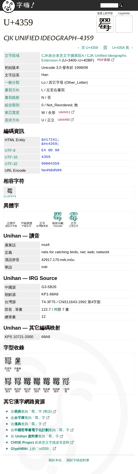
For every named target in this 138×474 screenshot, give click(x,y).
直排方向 (12, 120)
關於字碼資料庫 (78, 466)
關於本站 (55, 466)
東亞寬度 (12, 112)
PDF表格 (103, 60)
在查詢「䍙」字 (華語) (31, 417)
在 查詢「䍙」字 (35, 442)
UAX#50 (64, 119)
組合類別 (12, 105)
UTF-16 (11, 160)
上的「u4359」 (31, 454)
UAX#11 (65, 112)
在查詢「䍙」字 (28, 423)
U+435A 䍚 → (122, 47)
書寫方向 (12, 90)
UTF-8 (10, 152)
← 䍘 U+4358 (87, 47)
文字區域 (12, 55)
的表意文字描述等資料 (40, 448)
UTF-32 (11, 167)
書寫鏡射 (12, 97)
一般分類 (12, 82)
